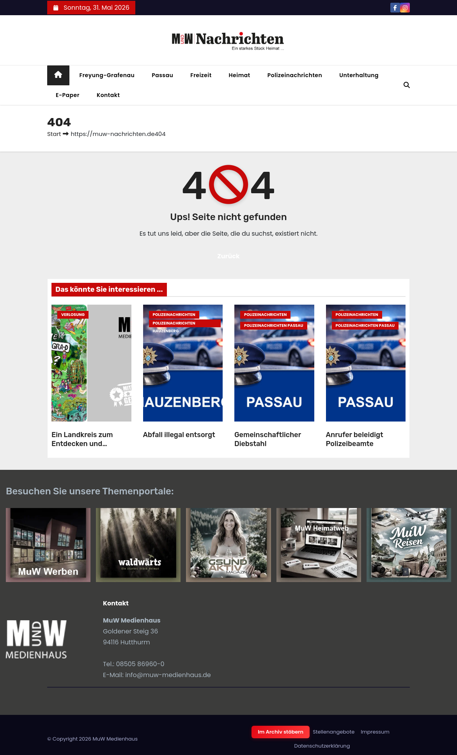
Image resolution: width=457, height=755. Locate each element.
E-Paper (68, 95)
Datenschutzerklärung (322, 746)
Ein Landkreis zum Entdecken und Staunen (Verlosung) (86, 443)
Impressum (375, 732)
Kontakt (108, 95)
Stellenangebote (333, 732)
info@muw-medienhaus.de (168, 674)
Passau (162, 75)
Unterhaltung (359, 75)
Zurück (228, 256)
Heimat (239, 75)
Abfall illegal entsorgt (179, 434)
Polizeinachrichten (294, 75)
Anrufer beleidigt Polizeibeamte (354, 439)
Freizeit (200, 75)
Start (54, 134)
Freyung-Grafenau (107, 75)
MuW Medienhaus (115, 739)
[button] (407, 85)
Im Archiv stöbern (280, 732)
